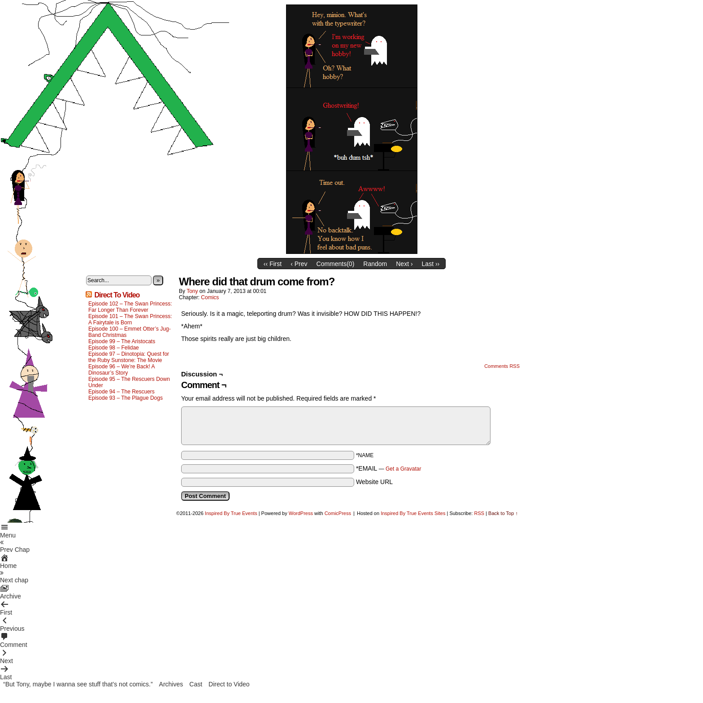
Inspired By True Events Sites (413, 513)
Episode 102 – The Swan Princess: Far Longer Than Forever (130, 307)
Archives (171, 684)
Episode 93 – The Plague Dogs (125, 398)
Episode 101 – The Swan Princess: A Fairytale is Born (130, 319)
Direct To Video (116, 295)
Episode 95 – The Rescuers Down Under (129, 382)
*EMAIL (388, 468)
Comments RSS (502, 366)
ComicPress (338, 513)
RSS (479, 513)
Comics (210, 297)
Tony (192, 291)
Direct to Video (229, 684)
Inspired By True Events (231, 513)
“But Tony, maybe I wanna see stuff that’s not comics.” (78, 684)
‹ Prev (299, 263)
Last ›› (431, 263)
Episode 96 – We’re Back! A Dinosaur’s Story (121, 369)
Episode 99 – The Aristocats (121, 341)
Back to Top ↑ (503, 513)
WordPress (301, 513)
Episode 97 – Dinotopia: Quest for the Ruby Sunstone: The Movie (128, 357)
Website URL (374, 481)
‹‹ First (273, 263)
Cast (195, 684)
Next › (404, 263)
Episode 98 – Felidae (113, 348)
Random (375, 263)
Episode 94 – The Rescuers (121, 392)
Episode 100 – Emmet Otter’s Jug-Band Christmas (129, 332)
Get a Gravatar (403, 469)
